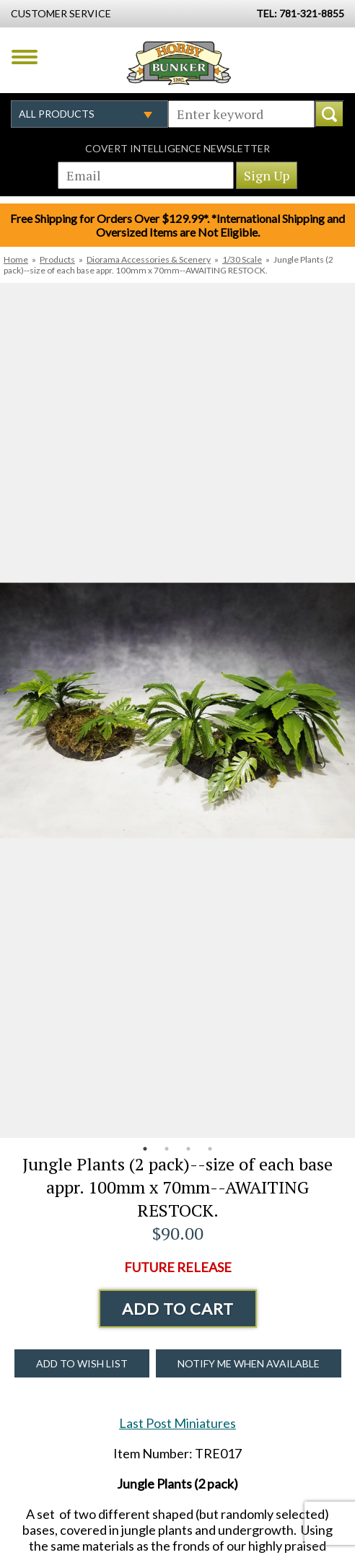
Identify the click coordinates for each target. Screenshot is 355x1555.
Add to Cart (178, 1308)
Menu (24, 57)
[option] (177, 710)
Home (16, 259)
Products (57, 259)
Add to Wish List (82, 1363)
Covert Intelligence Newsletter (177, 148)
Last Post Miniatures (177, 1423)
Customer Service (61, 13)
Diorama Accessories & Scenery (149, 259)
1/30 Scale (242, 259)
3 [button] (188, 1149)
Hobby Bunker (178, 63)
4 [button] (210, 1149)
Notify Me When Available (249, 1363)
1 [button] (145, 1149)
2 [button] (166, 1149)
